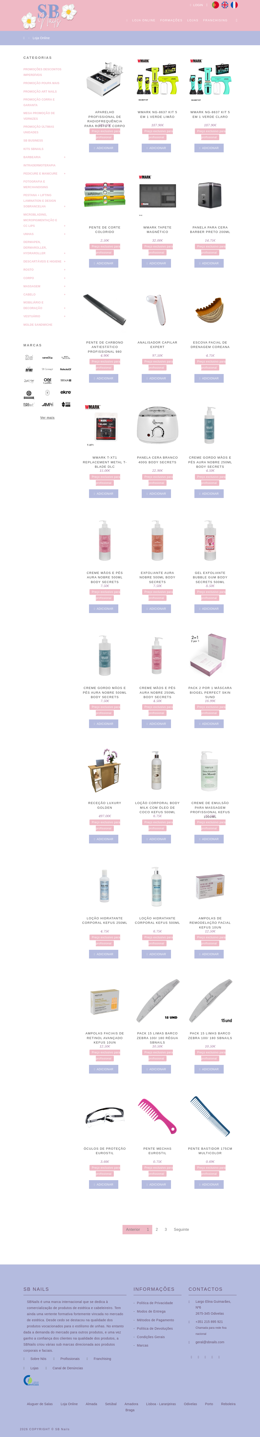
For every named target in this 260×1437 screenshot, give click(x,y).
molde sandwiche (37, 324)
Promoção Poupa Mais (41, 83)
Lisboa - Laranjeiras (161, 1404)
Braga (130, 1410)
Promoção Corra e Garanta (39, 102)
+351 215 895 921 (209, 1322)
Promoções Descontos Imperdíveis (42, 72)
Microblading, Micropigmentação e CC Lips (40, 220)
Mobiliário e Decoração (33, 305)
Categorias (37, 58)
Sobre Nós (38, 1359)
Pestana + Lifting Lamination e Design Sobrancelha (39, 201)
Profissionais (70, 1359)
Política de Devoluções (153, 1328)
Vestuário (31, 316)
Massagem (31, 286)
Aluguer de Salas (40, 1404)
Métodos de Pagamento (154, 1320)
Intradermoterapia (39, 165)
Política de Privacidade (153, 1303)
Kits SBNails (33, 149)
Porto (209, 1404)
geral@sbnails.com (210, 1342)
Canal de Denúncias (67, 1368)
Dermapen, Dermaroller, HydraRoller (35, 247)
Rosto (28, 269)
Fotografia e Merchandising (35, 184)
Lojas (192, 20)
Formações (171, 20)
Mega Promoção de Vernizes (39, 116)
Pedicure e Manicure (40, 173)
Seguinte (181, 1229)
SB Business (33, 140)
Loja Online (144, 20)
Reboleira (228, 1404)
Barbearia (32, 157)
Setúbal (111, 1404)
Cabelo (29, 294)
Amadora (132, 1404)
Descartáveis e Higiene (42, 261)
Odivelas (191, 1404)
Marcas (32, 345)
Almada (92, 1404)
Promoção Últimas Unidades (38, 129)
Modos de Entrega (150, 1311)
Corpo (28, 278)
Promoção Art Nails (40, 91)
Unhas (28, 234)
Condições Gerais (149, 1337)
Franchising (215, 20)
